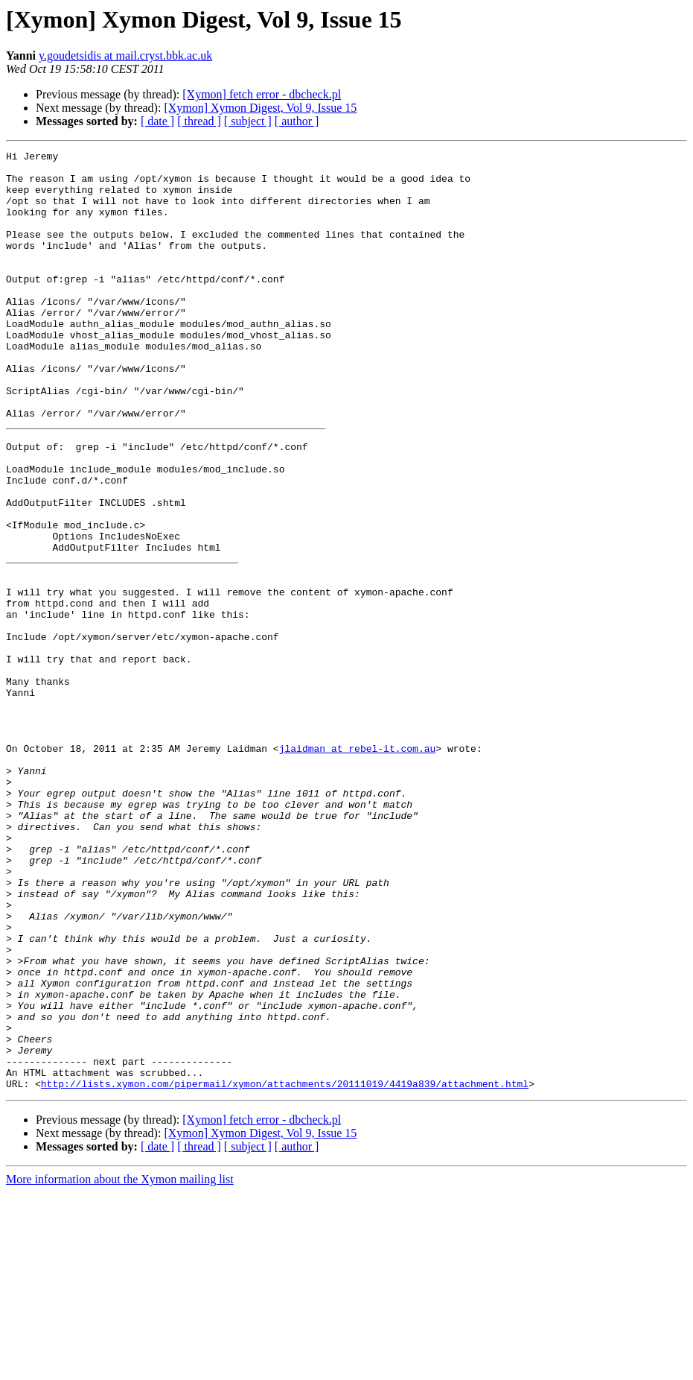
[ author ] (297, 121)
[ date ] (157, 121)
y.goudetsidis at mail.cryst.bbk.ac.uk (125, 55)
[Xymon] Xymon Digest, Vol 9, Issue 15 (260, 107)
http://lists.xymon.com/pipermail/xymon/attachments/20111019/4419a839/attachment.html (284, 1271)
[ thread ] (199, 121)
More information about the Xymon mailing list (120, 1367)
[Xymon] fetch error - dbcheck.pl (261, 94)
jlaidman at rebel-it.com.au (357, 869)
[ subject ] (248, 121)
